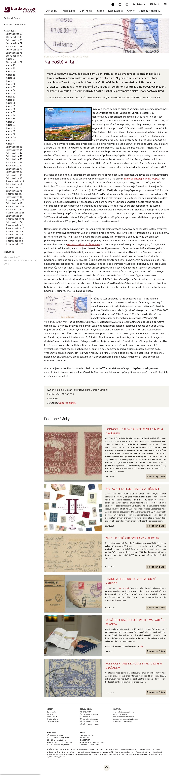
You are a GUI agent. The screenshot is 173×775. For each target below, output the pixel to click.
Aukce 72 (10, 65)
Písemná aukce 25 (15, 213)
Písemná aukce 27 (15, 207)
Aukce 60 (10, 103)
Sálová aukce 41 (14, 163)
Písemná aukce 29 (15, 200)
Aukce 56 (10, 116)
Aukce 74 (11, 59)
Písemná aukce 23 (15, 219)
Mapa (57, 721)
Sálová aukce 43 (14, 156)
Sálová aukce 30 (14, 197)
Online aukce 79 (14, 43)
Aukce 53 (10, 125)
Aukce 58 (10, 109)
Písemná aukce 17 (15, 238)
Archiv (131, 11)
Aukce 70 (10, 72)
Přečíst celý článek (156, 477)
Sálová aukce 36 (14, 178)
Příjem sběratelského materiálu (123, 721)
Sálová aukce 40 (14, 166)
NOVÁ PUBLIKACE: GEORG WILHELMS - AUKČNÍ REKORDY (135, 622)
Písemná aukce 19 (15, 232)
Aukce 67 (10, 81)
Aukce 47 (11, 144)
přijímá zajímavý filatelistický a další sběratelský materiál (128, 754)
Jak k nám (50, 721)
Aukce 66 (10, 84)
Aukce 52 (10, 128)
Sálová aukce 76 (14, 53)
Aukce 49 (11, 137)
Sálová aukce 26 (14, 210)
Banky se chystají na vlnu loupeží (142, 179)
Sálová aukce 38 (14, 172)
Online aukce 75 (14, 56)
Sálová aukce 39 (14, 169)
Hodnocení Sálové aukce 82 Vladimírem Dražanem (134, 431)
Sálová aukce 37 (14, 175)
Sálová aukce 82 (14, 34)
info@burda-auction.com (126, 712)
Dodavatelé (115, 11)
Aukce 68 (10, 78)
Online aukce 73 (14, 62)
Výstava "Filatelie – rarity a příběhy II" (132, 489)
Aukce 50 (10, 134)
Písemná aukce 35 (15, 181)
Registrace (138, 4)
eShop (100, 11)
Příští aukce (68, 11)
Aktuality (51, 11)
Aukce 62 (10, 97)
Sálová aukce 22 (14, 222)
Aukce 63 (10, 94)
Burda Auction (52, 57)
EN (165, 4)
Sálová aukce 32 (14, 191)
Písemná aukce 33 (15, 188)
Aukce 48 (11, 141)
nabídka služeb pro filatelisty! (83, 245)
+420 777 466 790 (121, 714)
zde (141, 646)
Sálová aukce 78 (14, 47)
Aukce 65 (10, 87)
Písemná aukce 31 (14, 194)
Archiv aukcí (10, 31)
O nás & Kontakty (149, 11)
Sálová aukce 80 (14, 40)
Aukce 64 (11, 90)
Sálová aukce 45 (14, 150)
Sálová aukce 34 (14, 185)
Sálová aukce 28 (14, 203)
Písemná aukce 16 (15, 241)
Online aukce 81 (14, 37)
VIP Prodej (85, 11)
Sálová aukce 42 (14, 159)
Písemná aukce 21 (15, 225)
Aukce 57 (10, 112)
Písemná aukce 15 (15, 244)
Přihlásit (154, 4)
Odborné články (12, 18)
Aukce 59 (10, 106)
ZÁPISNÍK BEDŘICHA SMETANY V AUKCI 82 (132, 538)
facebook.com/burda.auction (129, 719)
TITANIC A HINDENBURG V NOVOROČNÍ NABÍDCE (130, 581)
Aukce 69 (10, 75)
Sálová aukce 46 (14, 147)
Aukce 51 (10, 131)
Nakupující (9, 252)
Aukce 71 (10, 69)
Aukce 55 (10, 119)
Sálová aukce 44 (14, 153)
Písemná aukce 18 (15, 235)
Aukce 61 (10, 100)
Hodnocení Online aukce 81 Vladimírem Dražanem (133, 665)
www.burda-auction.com (125, 717)
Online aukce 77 (14, 50)
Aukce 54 (11, 122)
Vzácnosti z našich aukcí (16, 25)
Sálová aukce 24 (14, 216)
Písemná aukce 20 (15, 229)
